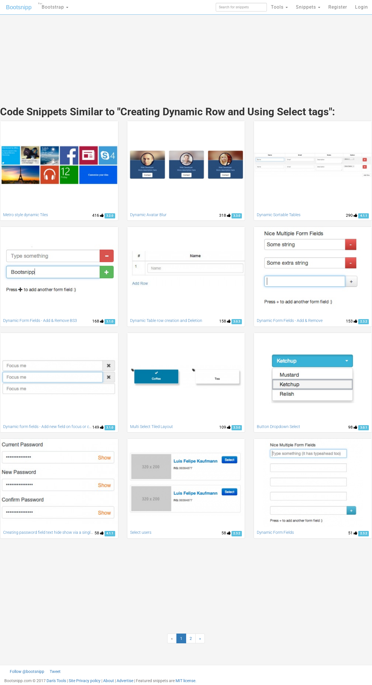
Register (337, 7)
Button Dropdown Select (278, 426)
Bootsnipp (19, 7)
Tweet (55, 671)
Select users (140, 532)
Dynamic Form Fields (275, 532)
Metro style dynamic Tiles (25, 214)
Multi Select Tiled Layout (151, 426)
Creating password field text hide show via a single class (53, 532)
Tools (279, 7)
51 (352, 533)
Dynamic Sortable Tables (278, 214)
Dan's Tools (56, 680)
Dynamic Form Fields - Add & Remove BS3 (40, 320)
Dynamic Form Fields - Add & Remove (290, 320)
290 (351, 215)
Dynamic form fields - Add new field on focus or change (51, 426)
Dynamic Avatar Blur (148, 214)
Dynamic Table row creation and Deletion (166, 320)
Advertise (125, 680)
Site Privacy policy (85, 680)
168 (98, 321)
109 (225, 427)
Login (361, 7)
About (108, 680)
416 (98, 215)
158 (225, 321)
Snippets (308, 7)
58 (99, 533)
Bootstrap (53, 5)
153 (351, 321)
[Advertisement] (143, 54)
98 (352, 427)
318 (225, 215)
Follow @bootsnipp (27, 671)
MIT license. (186, 680)
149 (98, 427)
